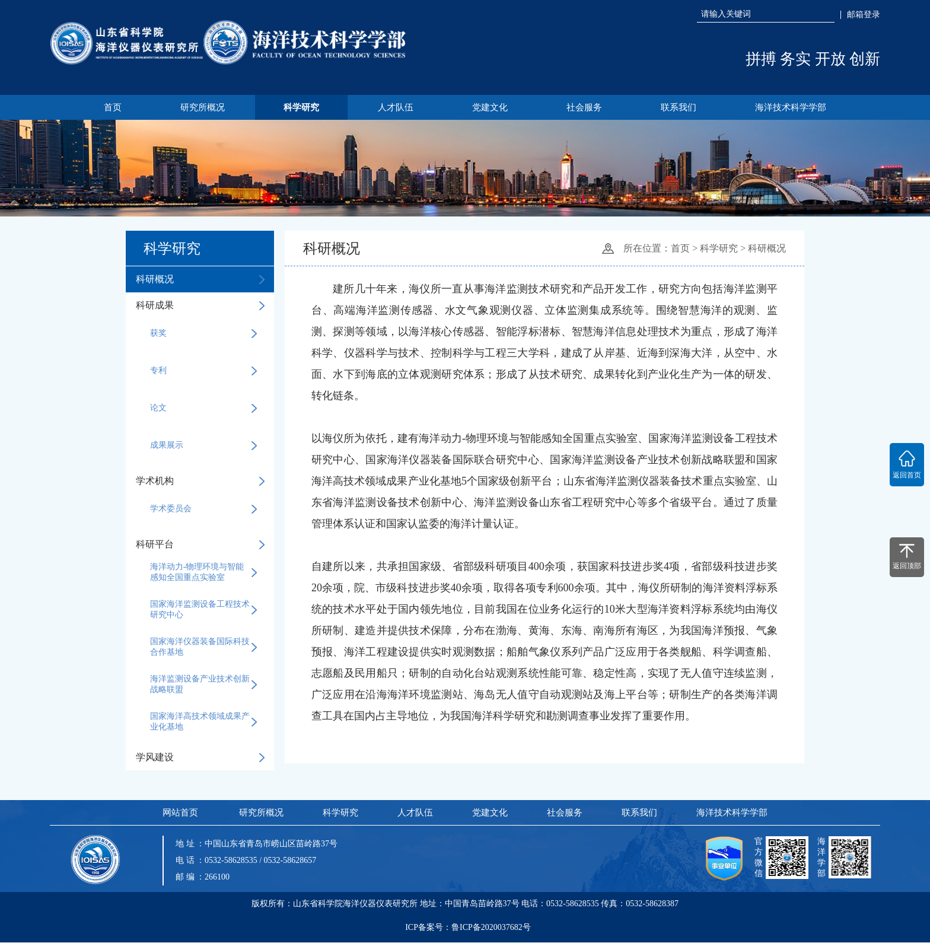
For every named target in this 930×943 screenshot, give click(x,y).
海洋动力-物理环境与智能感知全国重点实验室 (203, 572)
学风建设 (200, 758)
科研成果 (200, 306)
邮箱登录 (863, 15)
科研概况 (200, 280)
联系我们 (681, 107)
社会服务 (586, 107)
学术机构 (200, 481)
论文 (203, 408)
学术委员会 (203, 509)
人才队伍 (395, 107)
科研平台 (200, 545)
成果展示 (203, 446)
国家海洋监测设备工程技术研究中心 (203, 610)
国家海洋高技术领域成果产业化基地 (203, 722)
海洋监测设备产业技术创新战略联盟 (203, 684)
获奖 (203, 334)
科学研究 (299, 107)
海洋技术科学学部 (794, 107)
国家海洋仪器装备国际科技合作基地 (203, 647)
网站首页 (180, 813)
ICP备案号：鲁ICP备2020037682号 (468, 930)
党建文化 (490, 107)
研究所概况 (199, 107)
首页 (108, 107)
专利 (203, 371)
